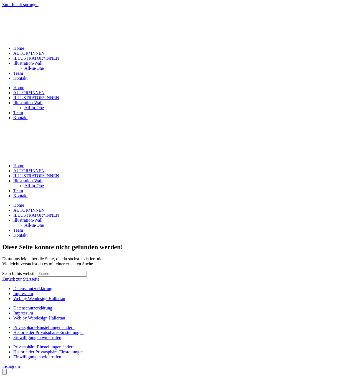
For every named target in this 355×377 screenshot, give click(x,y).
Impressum (23, 293)
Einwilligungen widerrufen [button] (37, 337)
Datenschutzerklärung (32, 288)
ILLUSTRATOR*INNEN (36, 58)
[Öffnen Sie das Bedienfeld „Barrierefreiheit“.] (4, 372)
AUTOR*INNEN (29, 53)
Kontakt (20, 78)
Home (18, 48)
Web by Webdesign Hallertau (39, 298)
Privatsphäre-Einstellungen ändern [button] (44, 327)
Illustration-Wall (27, 63)
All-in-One (34, 68)
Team (18, 73)
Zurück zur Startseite (20, 279)
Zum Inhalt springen (20, 4)
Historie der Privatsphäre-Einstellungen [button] (48, 332)
